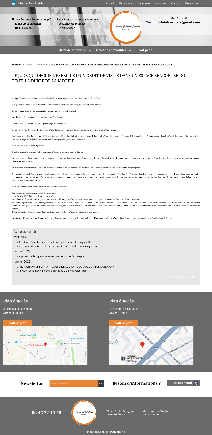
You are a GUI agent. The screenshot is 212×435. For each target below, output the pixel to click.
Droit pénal (144, 50)
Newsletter (32, 383)
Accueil (110, 3)
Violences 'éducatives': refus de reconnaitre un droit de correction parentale (59, 246)
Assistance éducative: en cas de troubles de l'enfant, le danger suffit (55, 242)
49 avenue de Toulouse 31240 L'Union (157, 412)
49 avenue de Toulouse (72, 26)
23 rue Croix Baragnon (28, 26)
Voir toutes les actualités (183, 276)
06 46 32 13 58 (46, 413)
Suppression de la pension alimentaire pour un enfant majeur (51, 256)
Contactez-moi (181, 383)
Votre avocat (126, 3)
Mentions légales (97, 431)
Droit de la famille (72, 50)
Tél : (173, 18)
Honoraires (144, 3)
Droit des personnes (111, 50)
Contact (175, 3)
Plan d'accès (191, 3)
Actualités (160, 3)
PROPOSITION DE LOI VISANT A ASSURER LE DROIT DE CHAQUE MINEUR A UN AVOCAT (67, 266)
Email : (173, 22)
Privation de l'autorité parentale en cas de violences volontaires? (53, 270)
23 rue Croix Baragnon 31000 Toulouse (120, 412)
